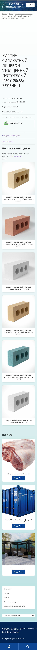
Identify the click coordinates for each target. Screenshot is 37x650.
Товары (11, 14)
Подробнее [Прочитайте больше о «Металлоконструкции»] (18, 572)
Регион (6, 593)
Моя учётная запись (9, 646)
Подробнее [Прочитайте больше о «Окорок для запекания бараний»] (18, 478)
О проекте (7, 589)
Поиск (28, 646)
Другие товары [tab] (7, 141)
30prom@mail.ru (13, 632)
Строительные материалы (23, 14)
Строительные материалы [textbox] (18, 615)
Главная (4, 14)
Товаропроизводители (12, 602)
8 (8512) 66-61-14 (15, 629)
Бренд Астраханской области (14, 606)
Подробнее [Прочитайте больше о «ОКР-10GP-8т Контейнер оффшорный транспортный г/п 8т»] (18, 526)
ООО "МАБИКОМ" (16, 156)
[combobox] (18, 615)
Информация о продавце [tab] (11, 136)
